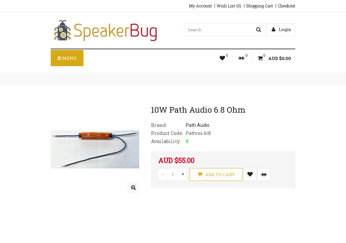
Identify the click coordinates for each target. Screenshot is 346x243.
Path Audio (197, 125)
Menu (67, 58)
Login (281, 29)
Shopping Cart (259, 6)
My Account (200, 6)
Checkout (286, 6)
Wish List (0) (229, 6)
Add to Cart (216, 174)
